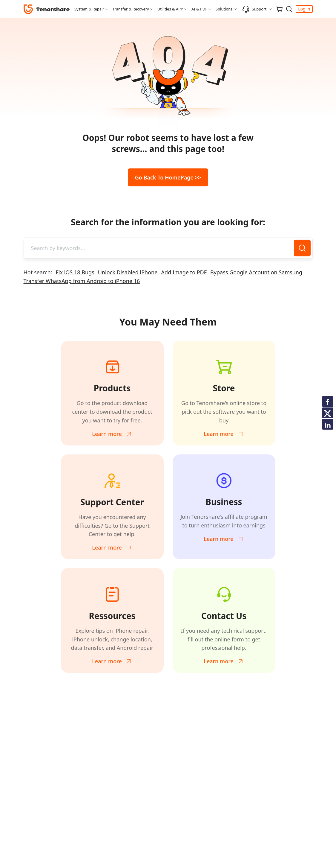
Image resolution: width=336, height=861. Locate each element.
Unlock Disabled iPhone (128, 272)
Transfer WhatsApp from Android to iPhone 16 (82, 281)
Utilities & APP (170, 9)
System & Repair (89, 9)
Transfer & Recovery (131, 9)
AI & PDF (199, 9)
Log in (304, 9)
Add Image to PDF (184, 272)
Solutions (224, 9)
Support (254, 9)
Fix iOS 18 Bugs (75, 272)
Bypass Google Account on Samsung (256, 272)
